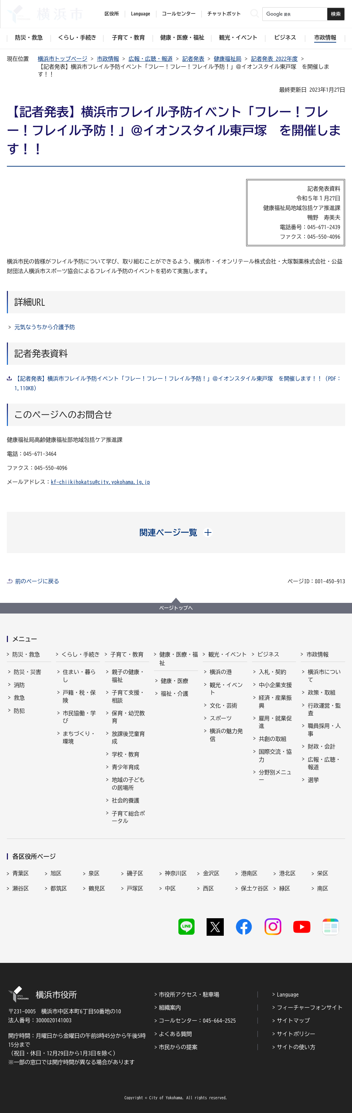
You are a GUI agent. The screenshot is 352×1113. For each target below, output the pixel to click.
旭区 (56, 873)
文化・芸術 (223, 705)
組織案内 (170, 1007)
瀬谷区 (20, 888)
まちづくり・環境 (79, 737)
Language (288, 994)
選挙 (313, 780)
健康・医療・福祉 (179, 659)
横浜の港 (221, 672)
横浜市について (324, 675)
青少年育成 (125, 767)
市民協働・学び (79, 716)
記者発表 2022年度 (274, 58)
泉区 (94, 873)
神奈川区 (176, 873)
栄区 (322, 873)
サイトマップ (293, 1020)
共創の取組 (272, 739)
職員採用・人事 (324, 729)
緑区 (284, 888)
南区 (322, 888)
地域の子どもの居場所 (128, 783)
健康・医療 (174, 681)
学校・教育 (125, 754)
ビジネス (268, 654)
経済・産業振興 (275, 701)
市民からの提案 (178, 1047)
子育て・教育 (126, 654)
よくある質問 (175, 1034)
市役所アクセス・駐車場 (189, 994)
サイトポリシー (296, 1034)
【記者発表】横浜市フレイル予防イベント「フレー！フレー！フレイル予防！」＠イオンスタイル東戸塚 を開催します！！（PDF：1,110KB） (178, 383)
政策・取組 (321, 692)
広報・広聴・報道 (151, 58)
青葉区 (20, 873)
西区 (208, 888)
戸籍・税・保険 (79, 696)
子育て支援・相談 (128, 696)
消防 (19, 685)
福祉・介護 (174, 693)
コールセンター (179, 13)
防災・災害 (27, 672)
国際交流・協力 (275, 755)
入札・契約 (272, 672)
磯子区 (135, 873)
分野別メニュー (275, 776)
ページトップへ (176, 608)
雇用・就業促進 (275, 722)
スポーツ (221, 718)
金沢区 (211, 873)
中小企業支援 (275, 685)
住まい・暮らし (79, 675)
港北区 (287, 873)
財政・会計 (321, 746)
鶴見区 (97, 888)
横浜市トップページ (62, 58)
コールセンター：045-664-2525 (197, 1020)
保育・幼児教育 (128, 716)
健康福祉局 (227, 58)
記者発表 (193, 58)
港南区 (249, 873)
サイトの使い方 (296, 1047)
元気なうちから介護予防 (44, 327)
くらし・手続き (81, 654)
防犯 (19, 710)
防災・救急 (26, 654)
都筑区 (59, 888)
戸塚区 (135, 888)
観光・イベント (227, 654)
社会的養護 (125, 800)
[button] (176, 532)
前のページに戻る (37, 581)
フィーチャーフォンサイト (310, 1007)
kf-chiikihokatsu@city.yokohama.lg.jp (100, 482)
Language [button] (140, 13)
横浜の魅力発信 (226, 734)
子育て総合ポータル (128, 817)
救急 (19, 697)
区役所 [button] (111, 13)
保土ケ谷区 (254, 888)
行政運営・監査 (324, 709)
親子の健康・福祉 (128, 675)
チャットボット (224, 13)
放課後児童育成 (128, 737)
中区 (170, 888)
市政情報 (108, 58)
